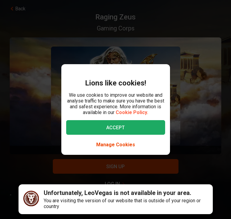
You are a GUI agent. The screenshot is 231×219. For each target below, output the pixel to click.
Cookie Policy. (132, 112)
